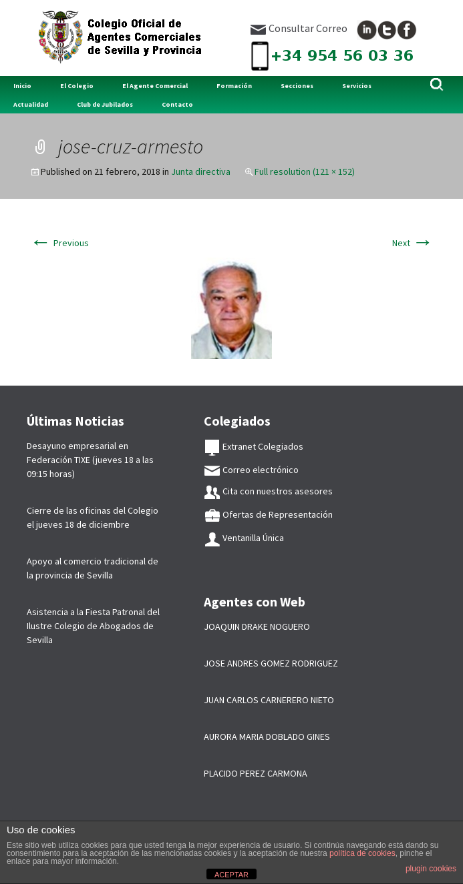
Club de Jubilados (105, 104)
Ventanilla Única (244, 538)
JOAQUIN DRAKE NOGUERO (257, 626)
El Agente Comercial (155, 85)
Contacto (177, 104)
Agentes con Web (254, 601)
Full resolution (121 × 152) (305, 171)
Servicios (356, 85)
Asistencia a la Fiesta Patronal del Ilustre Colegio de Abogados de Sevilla (93, 626)
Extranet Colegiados (253, 446)
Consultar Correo (298, 28)
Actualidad (30, 104)
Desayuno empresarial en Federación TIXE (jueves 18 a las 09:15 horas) (90, 460)
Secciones (297, 85)
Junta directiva (200, 171)
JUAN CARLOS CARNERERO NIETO (269, 700)
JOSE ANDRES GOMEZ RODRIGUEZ (271, 663)
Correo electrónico (251, 470)
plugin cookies (431, 868)
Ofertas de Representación (268, 514)
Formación (234, 85)
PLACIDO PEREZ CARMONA (255, 773)
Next (413, 243)
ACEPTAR (231, 875)
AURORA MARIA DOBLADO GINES (267, 737)
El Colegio (77, 85)
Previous (59, 243)
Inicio (22, 85)
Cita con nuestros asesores (268, 491)
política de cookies (362, 853)
